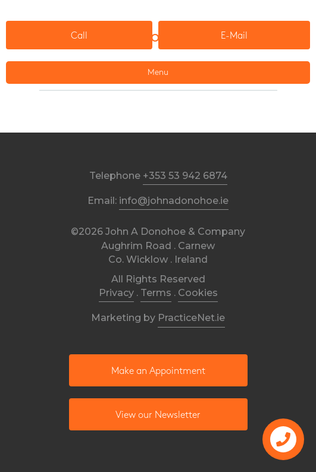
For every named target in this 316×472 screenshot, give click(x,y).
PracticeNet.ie (191, 317)
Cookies (198, 292)
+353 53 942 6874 (185, 175)
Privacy (116, 292)
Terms (155, 292)
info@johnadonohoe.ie (174, 200)
